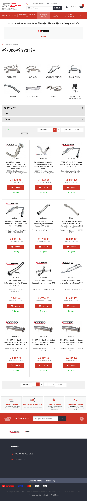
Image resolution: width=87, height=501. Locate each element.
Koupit (17, 187)
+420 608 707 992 (38, 3)
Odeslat (62, 419)
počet (23, 130)
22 (70, 130)
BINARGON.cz (53, 495)
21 (66, 130)
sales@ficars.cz (55, 3)
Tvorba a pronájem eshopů (38, 495)
